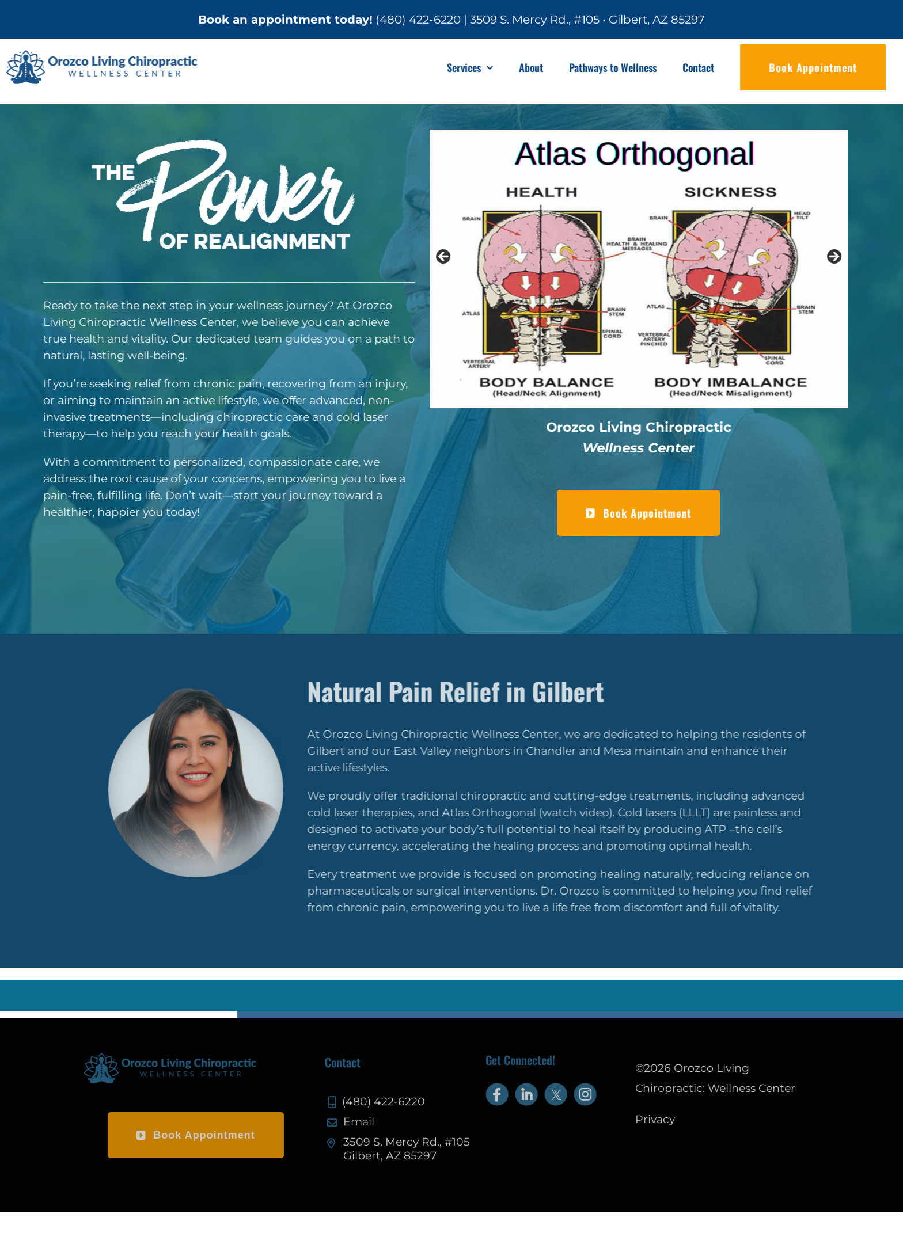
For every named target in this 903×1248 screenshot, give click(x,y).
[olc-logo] (110, 55)
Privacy (663, 1119)
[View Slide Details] (640, 269)
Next (835, 257)
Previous (445, 257)
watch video (582, 812)
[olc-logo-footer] (161, 1058)
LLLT (701, 812)
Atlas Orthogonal (496, 812)
